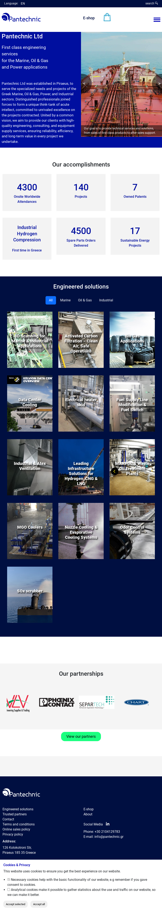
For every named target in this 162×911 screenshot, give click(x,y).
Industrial (106, 300)
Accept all (39, 904)
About (88, 814)
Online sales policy (16, 829)
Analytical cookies (24, 890)
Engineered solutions (18, 809)
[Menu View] (157, 20)
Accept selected (15, 904)
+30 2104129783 (107, 832)
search (151, 3)
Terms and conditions (19, 824)
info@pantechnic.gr (108, 837)
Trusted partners (15, 814)
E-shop (89, 18)
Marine (65, 300)
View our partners (81, 736)
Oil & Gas (85, 300)
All (51, 300)
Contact (8, 819)
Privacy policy (13, 834)
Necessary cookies (24, 880)
